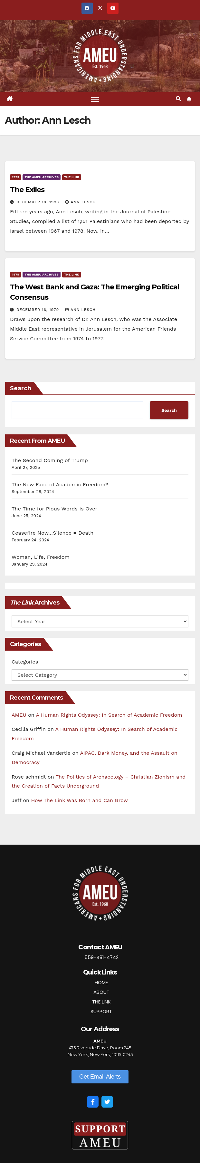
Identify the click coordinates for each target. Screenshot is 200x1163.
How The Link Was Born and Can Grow (79, 800)
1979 (15, 274)
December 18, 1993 (38, 202)
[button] (178, 99)
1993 (15, 177)
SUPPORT (101, 1011)
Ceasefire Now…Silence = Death (52, 533)
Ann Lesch (80, 202)
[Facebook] (93, 1102)
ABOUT (101, 992)
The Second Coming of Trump (50, 460)
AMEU (19, 715)
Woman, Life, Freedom (41, 557)
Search (20, 388)
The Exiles (27, 189)
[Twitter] (107, 1102)
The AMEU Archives (41, 177)
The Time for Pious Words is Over (54, 509)
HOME (101, 982)
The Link (71, 177)
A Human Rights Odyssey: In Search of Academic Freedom (109, 715)
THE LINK (101, 1001)
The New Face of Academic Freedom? (60, 484)
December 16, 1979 (38, 309)
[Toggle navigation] (95, 99)
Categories (25, 662)
